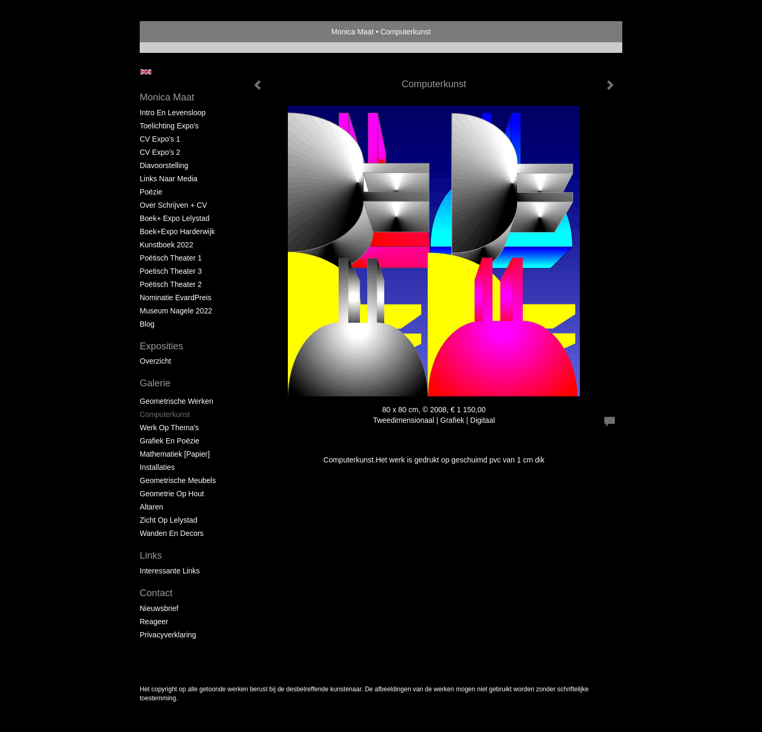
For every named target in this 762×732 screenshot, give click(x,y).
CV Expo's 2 (160, 152)
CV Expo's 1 (160, 139)
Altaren (151, 507)
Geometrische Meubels (178, 480)
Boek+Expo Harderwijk (177, 231)
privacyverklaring (168, 635)
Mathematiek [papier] (175, 454)
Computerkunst (165, 414)
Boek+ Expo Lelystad (175, 218)
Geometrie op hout (172, 493)
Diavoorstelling (164, 165)
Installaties (157, 467)
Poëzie (151, 192)
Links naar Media (168, 178)
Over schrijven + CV (173, 205)
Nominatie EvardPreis (175, 297)
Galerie (155, 383)
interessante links (170, 571)
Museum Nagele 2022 (176, 311)
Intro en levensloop (173, 112)
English (146, 72)
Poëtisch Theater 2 (171, 284)
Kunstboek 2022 (166, 244)
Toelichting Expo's (169, 126)
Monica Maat (352, 31)
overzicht (155, 361)
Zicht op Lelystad (168, 520)
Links (151, 555)
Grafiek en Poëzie (169, 441)
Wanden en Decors (172, 533)
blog (147, 324)
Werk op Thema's (169, 427)
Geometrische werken (176, 401)
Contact (156, 593)
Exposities (161, 346)
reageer (154, 621)
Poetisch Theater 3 (171, 271)
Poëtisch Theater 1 (171, 258)
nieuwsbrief (159, 608)
